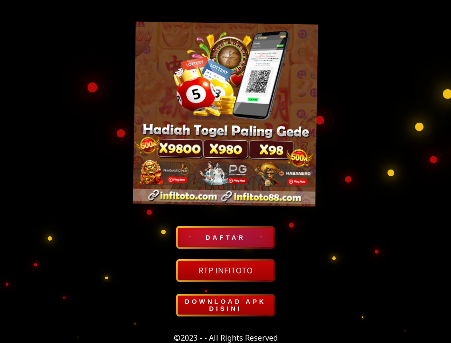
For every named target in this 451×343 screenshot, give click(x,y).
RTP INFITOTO (225, 270)
